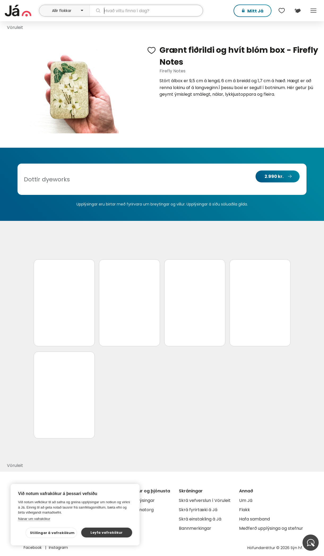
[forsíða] (21, 10)
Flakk (244, 510)
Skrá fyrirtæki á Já (198, 510)
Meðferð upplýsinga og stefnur (271, 528)
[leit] (146, 10)
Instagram (58, 547)
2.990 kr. (274, 176)
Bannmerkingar (195, 528)
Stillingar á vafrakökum (52, 533)
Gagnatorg (142, 510)
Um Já (245, 500)
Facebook (33, 547)
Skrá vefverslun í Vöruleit (205, 500)
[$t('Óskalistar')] (281, 10)
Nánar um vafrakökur (34, 519)
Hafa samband (254, 519)
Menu (313, 10)
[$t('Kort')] (297, 10)
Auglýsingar (143, 500)
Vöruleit (15, 27)
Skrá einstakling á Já (200, 519)
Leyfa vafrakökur (106, 532)
